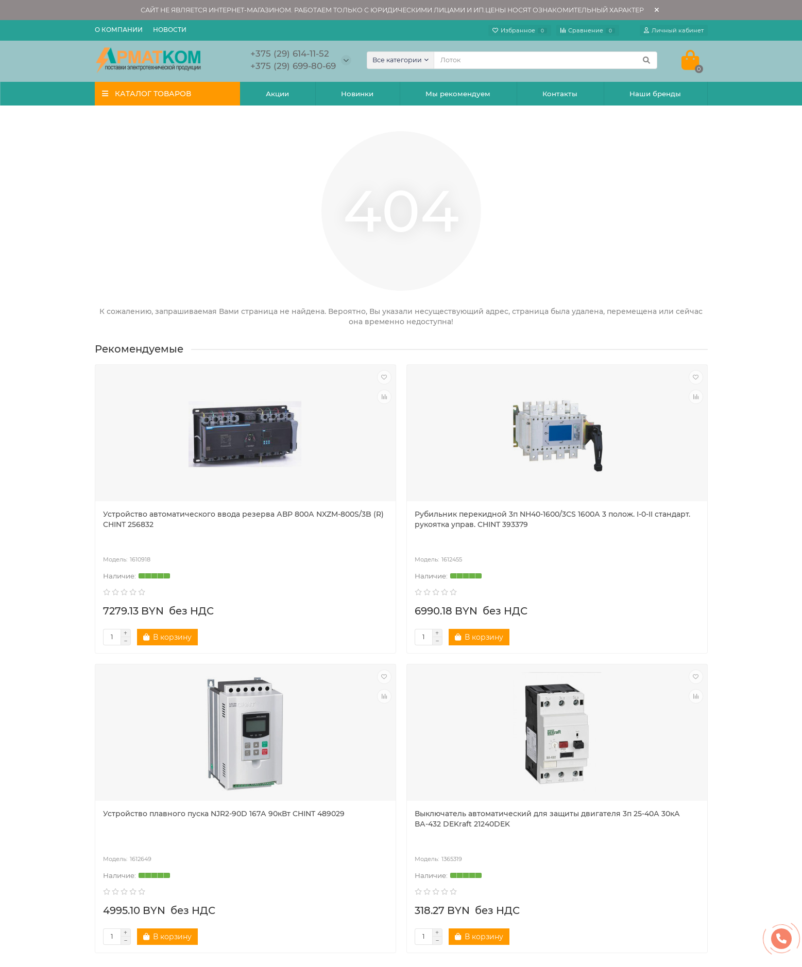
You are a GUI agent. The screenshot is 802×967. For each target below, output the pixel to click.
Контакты (559, 94)
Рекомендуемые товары (302, 780)
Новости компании (137, 794)
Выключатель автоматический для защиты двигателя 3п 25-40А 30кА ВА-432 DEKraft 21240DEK (633, 524)
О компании (119, 29)
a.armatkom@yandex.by (616, 828)
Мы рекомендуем (457, 94)
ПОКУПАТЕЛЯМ (131, 746)
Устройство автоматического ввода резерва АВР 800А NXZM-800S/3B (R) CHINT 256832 (164, 524)
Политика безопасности (147, 780)
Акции (277, 94)
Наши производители (142, 822)
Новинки (357, 94)
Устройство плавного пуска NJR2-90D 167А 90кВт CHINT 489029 (479, 519)
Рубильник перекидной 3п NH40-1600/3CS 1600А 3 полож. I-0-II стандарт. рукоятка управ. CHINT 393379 (323, 529)
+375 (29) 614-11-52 (605, 800)
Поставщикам (439, 780)
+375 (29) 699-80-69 (608, 814)
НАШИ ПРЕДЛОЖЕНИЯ (304, 746)
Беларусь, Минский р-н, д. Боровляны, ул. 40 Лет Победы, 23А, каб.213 (639, 858)
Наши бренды (655, 94)
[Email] (425, 702)
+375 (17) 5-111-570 (605, 766)
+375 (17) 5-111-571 (604, 780)
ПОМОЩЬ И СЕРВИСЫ (458, 746)
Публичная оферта (448, 794)
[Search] (545, 60)
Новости (169, 29)
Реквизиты (433, 766)
